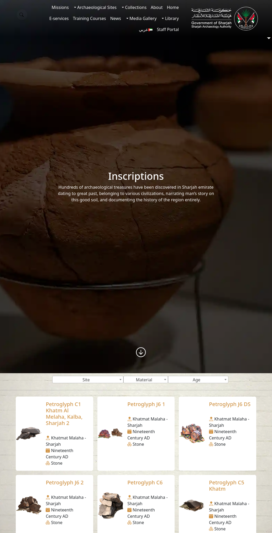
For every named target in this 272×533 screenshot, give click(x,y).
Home (173, 7)
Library (171, 18)
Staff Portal (168, 29)
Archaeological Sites (96, 7)
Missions (60, 7)
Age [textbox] (196, 380)
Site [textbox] (86, 380)
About (157, 7)
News (115, 18)
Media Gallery (142, 18)
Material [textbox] (144, 380)
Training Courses (89, 18)
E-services (59, 18)
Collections (135, 7)
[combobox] (87, 379)
